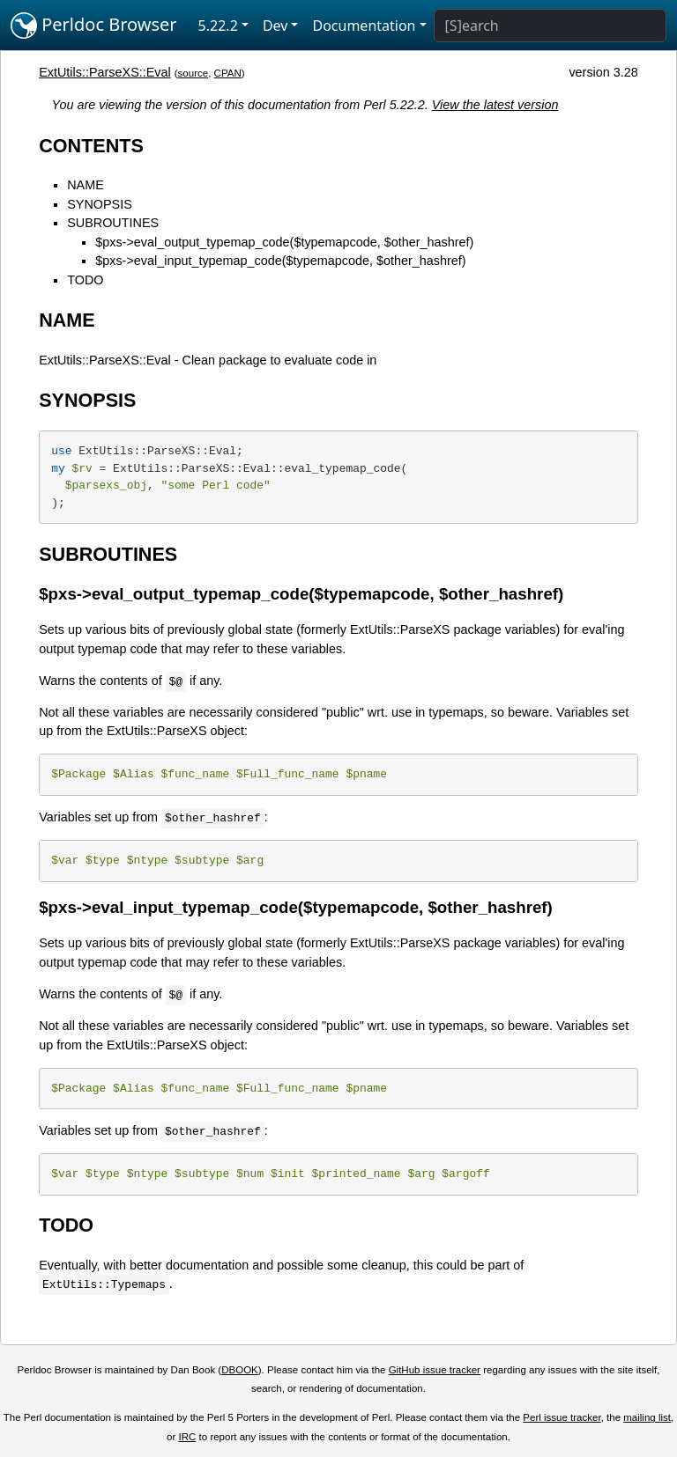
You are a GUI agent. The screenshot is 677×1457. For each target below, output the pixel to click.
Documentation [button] (363, 25)
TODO (85, 280)
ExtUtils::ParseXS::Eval (105, 72)
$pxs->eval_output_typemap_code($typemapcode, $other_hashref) (284, 242)
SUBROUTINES (113, 223)
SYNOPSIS (99, 204)
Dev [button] (275, 25)
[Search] (550, 25)
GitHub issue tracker (434, 1370)
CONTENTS (91, 146)
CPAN (228, 73)
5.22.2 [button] (218, 25)
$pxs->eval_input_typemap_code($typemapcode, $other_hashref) (280, 261)
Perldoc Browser (94, 25)
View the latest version (495, 105)
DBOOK (239, 1370)
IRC (188, 1436)
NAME (85, 185)
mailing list (647, 1417)
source (193, 73)
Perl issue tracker (561, 1417)
